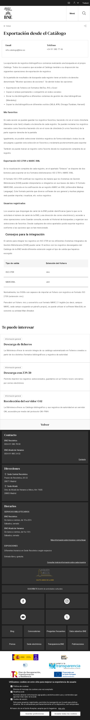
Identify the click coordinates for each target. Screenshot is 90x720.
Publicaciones (78, 644)
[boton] (78, 3)
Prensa (12, 644)
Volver (8, 26)
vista (45, 348)
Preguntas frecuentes (56, 631)
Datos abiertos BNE (77, 631)
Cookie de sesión (20, 699)
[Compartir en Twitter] (67, 617)
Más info (61, 708)
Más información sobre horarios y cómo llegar (68, 540)
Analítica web (18, 692)
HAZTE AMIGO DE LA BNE (45, 580)
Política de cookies (21, 686)
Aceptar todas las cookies (66, 714)
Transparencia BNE (56, 644)
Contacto (69, 3)
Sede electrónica (34, 644)
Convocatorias (34, 631)
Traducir (85, 3)
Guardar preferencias (34, 714)
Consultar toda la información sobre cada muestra (66, 562)
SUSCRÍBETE (33, 589)
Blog (12, 631)
